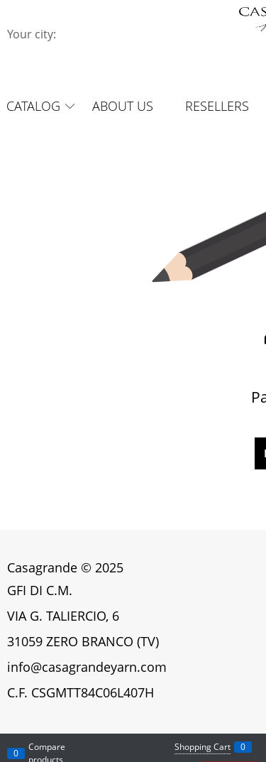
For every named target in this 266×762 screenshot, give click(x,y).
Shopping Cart (202, 747)
